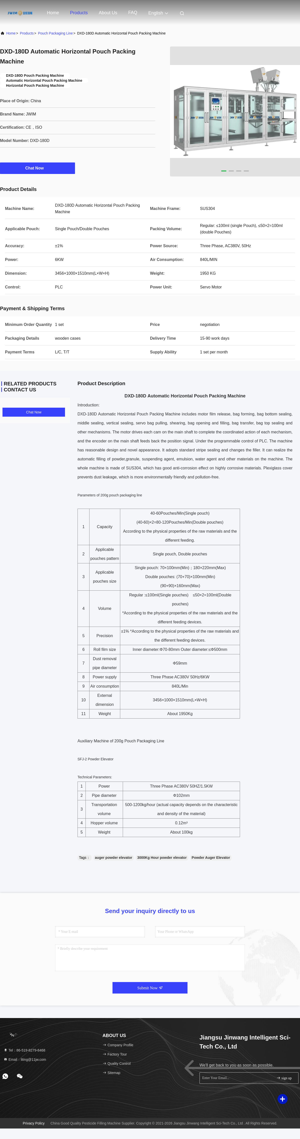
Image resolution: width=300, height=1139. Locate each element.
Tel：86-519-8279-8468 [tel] (24, 1050)
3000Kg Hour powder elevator (162, 858)
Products (79, 12)
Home (53, 12)
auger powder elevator (113, 858)
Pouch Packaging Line (55, 33)
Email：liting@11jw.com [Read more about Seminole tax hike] (25, 1060)
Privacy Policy (33, 1123)
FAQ (132, 12)
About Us (108, 12)
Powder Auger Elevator (211, 858)
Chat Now (37, 167)
